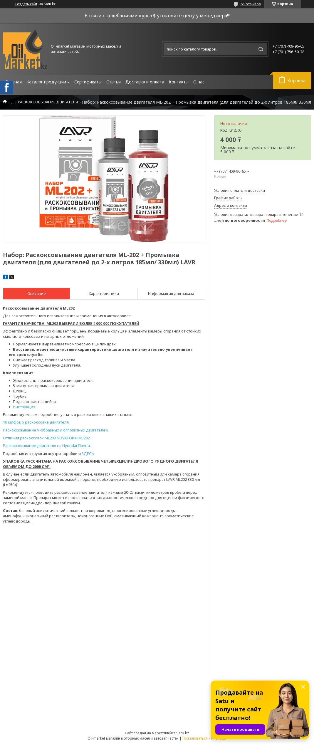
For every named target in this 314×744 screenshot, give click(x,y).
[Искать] (261, 49)
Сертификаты (88, 82)
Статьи (113, 82)
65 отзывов (251, 3)
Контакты (179, 82)
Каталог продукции (46, 82)
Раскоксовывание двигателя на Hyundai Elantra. (47, 445)
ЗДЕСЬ (88, 453)
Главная (13, 82)
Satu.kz (182, 732)
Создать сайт (26, 4)
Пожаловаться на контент (204, 738)
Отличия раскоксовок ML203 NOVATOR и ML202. (46, 438)
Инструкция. (24, 406)
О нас (198, 82)
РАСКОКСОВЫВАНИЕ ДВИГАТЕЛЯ (48, 102)
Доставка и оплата (144, 82)
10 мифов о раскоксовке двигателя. (36, 422)
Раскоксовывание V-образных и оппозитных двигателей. (56, 430)
